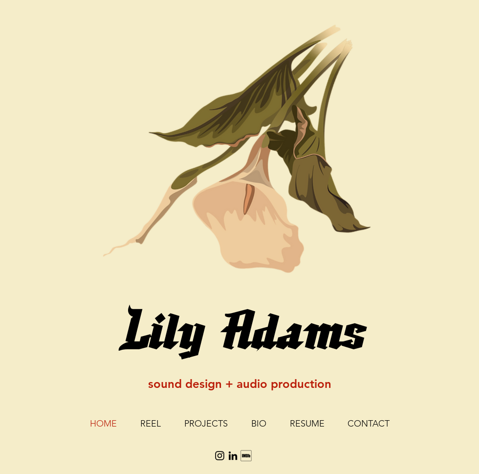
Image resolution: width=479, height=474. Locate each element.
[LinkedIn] (233, 456)
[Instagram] (220, 456)
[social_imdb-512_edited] (246, 456)
